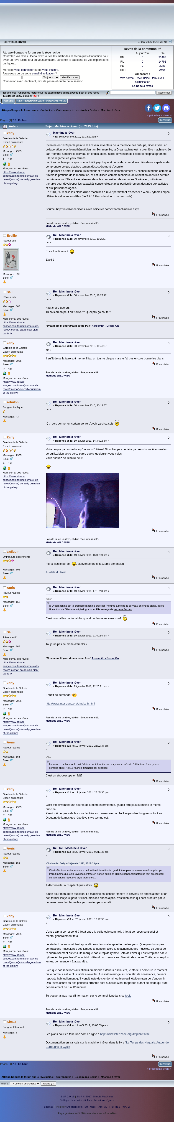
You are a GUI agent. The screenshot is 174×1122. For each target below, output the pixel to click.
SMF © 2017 (84, 1096)
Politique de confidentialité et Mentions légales (87, 1100)
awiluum (13, 551)
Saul (10, 292)
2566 (162, 69)
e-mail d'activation (43, 73)
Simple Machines (103, 1096)
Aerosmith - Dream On (105, 325)
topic (128, 995)
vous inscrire (50, 69)
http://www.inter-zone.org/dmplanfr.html (70, 703)
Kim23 (11, 1022)
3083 (162, 65)
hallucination (142, 82)
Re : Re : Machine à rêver (70, 848)
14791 (162, 61)
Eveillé (12, 235)
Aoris (11, 588)
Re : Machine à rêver (67, 235)
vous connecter (24, 69)
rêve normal (127, 78)
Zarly (10, 133)
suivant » (166, 115)
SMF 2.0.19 (67, 1096)
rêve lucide (143, 78)
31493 (162, 57)
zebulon (13, 402)
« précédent (154, 115)
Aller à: (5, 1083)
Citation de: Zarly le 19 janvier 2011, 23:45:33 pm (72, 863)
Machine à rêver (63, 132)
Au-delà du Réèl (56, 572)
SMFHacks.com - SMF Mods (81, 1107)
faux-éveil (158, 78)
